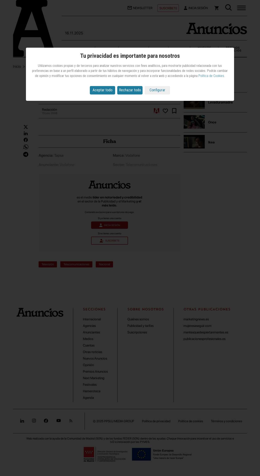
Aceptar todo (102, 90)
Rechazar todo (130, 90)
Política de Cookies (211, 76)
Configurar (157, 90)
